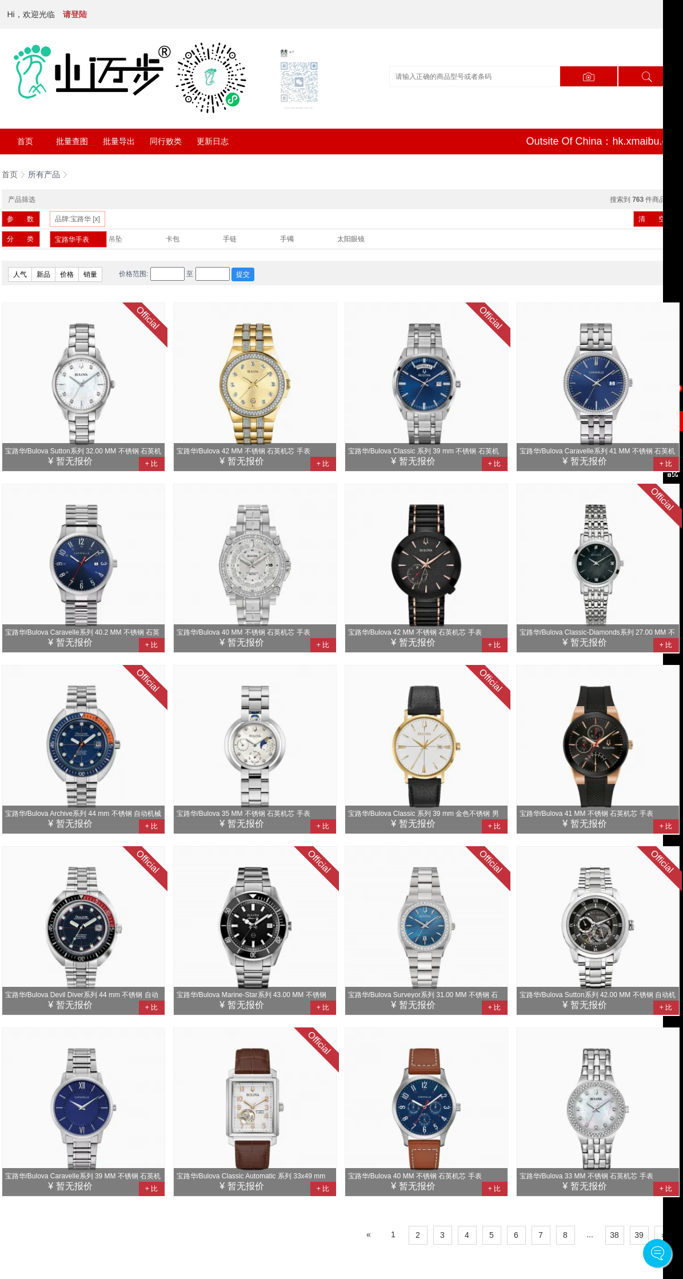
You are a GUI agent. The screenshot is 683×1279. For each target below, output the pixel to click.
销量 (90, 274)
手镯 (287, 239)
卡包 (172, 239)
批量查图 (72, 141)
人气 (20, 274)
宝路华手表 (72, 240)
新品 (43, 274)
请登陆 (75, 14)
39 (639, 1235)
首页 (25, 141)
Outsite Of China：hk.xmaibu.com (603, 141)
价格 (67, 274)
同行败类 (166, 141)
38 (614, 1235)
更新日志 (213, 141)
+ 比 (151, 464)
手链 (230, 239)
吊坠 (115, 239)
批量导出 (119, 141)
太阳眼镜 (351, 239)
